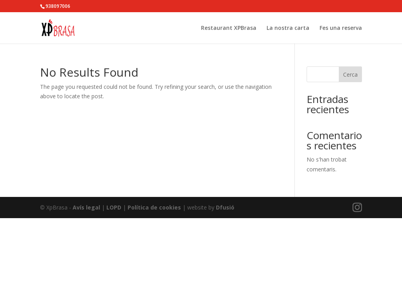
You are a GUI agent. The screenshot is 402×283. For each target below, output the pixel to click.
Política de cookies (154, 207)
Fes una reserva (341, 28)
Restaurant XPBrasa (228, 28)
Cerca (350, 74)
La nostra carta (288, 28)
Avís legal (86, 207)
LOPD (113, 207)
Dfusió (225, 207)
